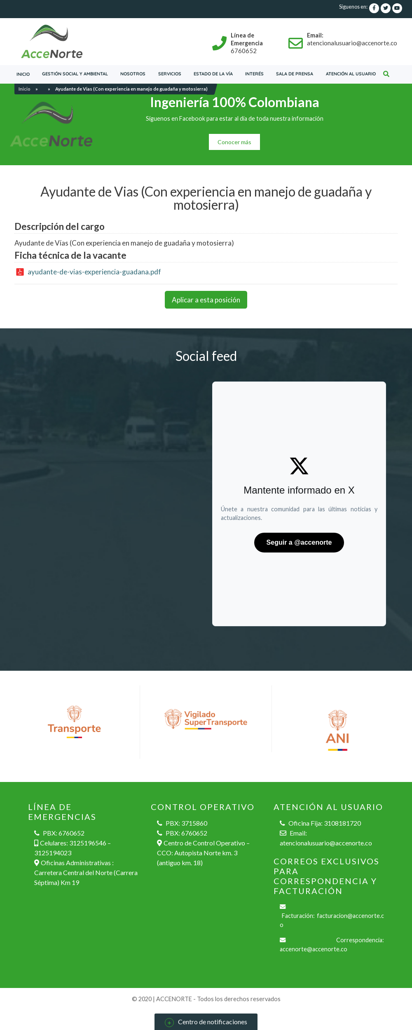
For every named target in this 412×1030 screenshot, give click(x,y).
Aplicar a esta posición (206, 299)
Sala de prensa (294, 74)
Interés (254, 74)
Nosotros (132, 74)
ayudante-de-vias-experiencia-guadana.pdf (94, 271)
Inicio (23, 74)
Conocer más (234, 141)
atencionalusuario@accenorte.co (326, 843)
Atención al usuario (351, 74)
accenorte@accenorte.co (313, 949)
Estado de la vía (213, 74)
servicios (169, 74)
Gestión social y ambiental (75, 74)
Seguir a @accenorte (299, 542)
